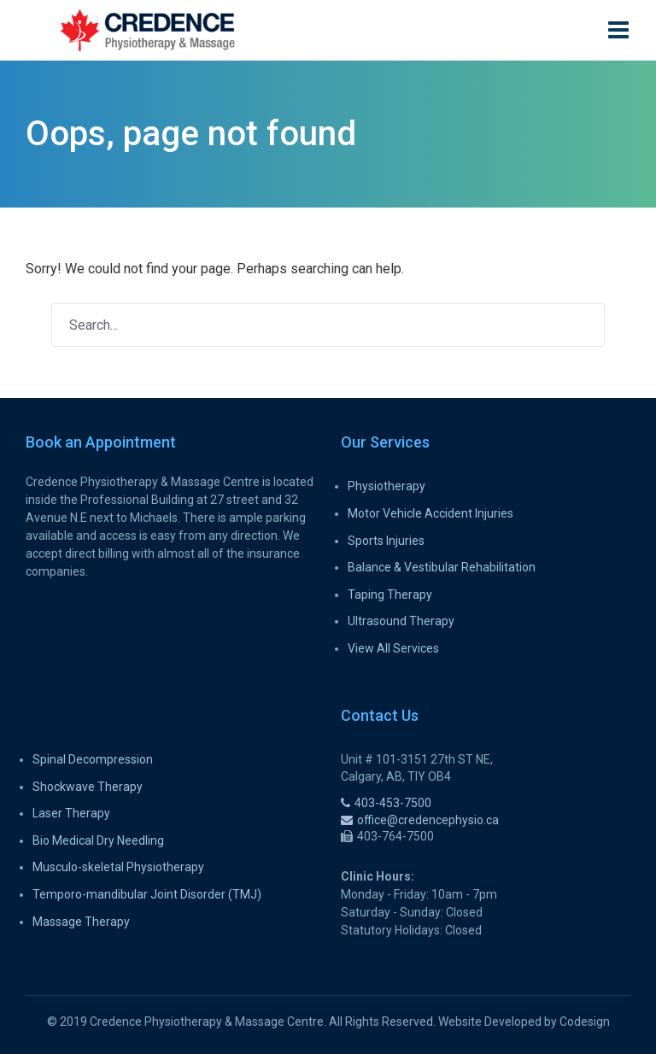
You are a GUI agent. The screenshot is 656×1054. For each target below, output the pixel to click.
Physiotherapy (386, 486)
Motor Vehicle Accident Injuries (430, 513)
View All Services (393, 648)
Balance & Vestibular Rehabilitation (442, 567)
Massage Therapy (81, 921)
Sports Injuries (386, 540)
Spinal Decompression (92, 759)
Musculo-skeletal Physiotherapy (118, 867)
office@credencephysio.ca (420, 820)
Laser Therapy (71, 813)
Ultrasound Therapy (401, 621)
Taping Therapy (390, 594)
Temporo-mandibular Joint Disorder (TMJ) (146, 894)
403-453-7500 (386, 803)
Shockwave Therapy (87, 786)
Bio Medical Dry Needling (98, 840)
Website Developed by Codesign (524, 1021)
